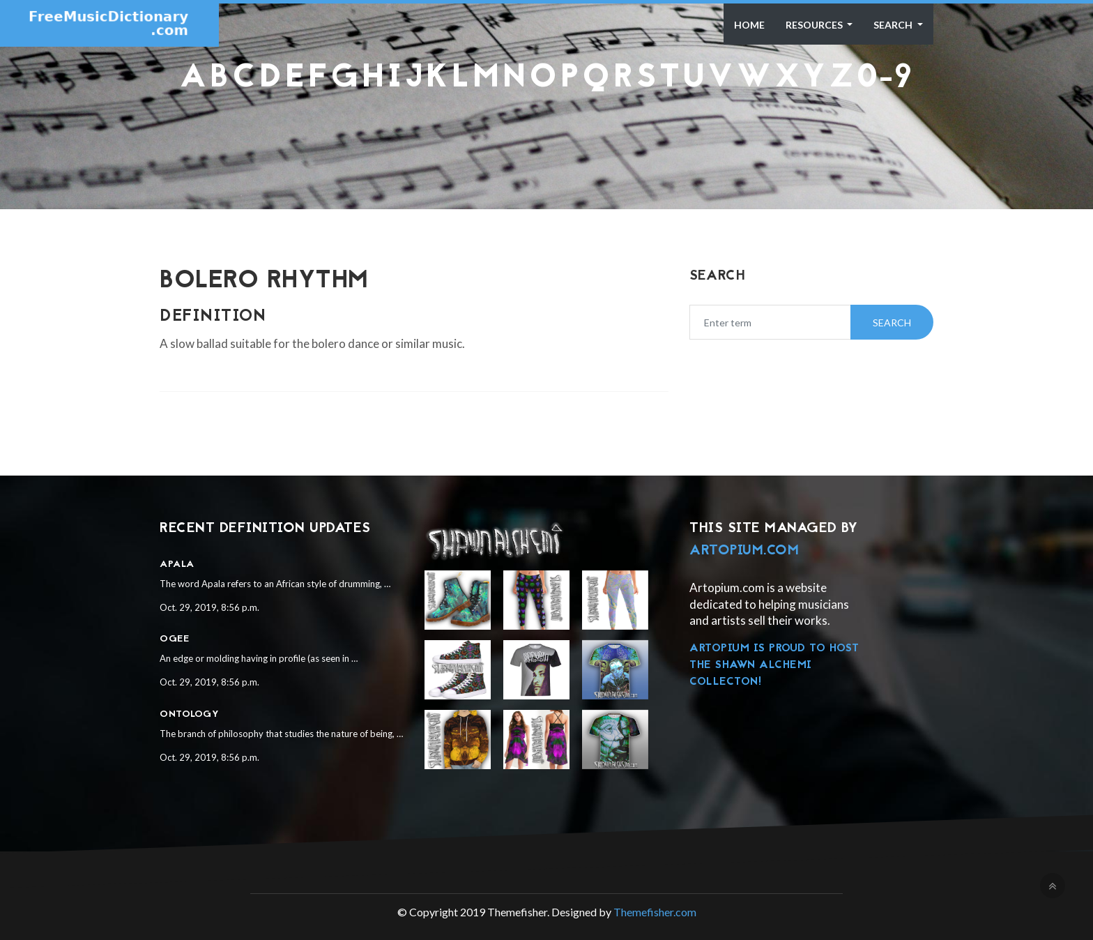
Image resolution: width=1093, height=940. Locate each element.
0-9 (885, 79)
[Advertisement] (546, 129)
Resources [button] (815, 25)
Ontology (189, 714)
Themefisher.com (654, 911)
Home (749, 25)
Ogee (174, 639)
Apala (177, 564)
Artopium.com (744, 550)
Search (894, 25)
